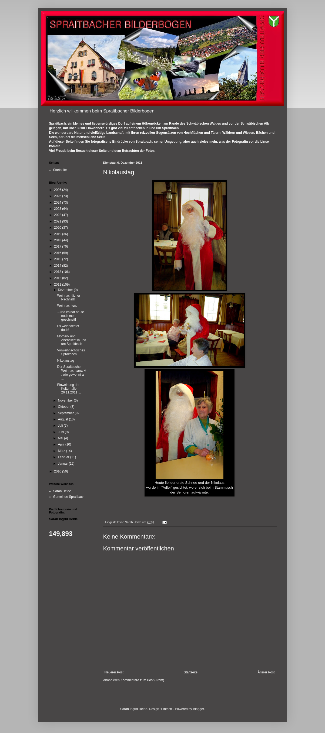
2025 (58, 196)
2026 (58, 190)
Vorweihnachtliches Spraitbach (71, 352)
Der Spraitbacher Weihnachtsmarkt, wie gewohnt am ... (71, 372)
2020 (58, 228)
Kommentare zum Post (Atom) (142, 680)
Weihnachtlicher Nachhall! (68, 297)
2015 (58, 259)
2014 (58, 266)
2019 (58, 234)
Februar (64, 457)
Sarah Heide (62, 491)
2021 (58, 221)
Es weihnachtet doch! (68, 328)
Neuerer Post (114, 672)
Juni (61, 432)
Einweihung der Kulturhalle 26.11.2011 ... (69, 389)
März (62, 451)
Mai (61, 438)
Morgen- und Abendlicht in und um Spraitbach (71, 340)
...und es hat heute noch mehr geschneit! (70, 316)
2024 (58, 202)
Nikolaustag (65, 360)
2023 (58, 209)
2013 (58, 272)
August (63, 419)
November (66, 400)
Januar (63, 463)
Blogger (198, 709)
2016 (58, 253)
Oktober (64, 407)
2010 (58, 471)
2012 (58, 278)
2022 (58, 215)
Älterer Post (266, 672)
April (61, 444)
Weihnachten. (67, 305)
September (66, 413)
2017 (58, 246)
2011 (58, 284)
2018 (58, 240)
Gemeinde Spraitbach (69, 497)
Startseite (190, 672)
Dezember (66, 290)
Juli (60, 425)
